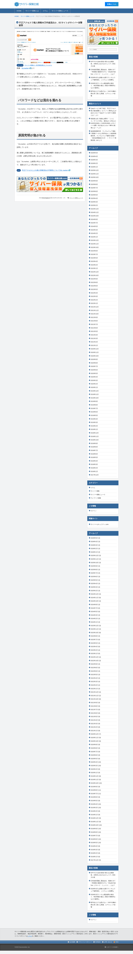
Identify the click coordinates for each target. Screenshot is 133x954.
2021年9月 (94, 317)
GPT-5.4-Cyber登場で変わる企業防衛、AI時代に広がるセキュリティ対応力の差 (103, 64)
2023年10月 (95, 247)
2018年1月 (94, 471)
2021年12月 (95, 307)
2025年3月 (94, 202)
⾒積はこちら (111, 4)
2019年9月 (94, 401)
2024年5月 (94, 226)
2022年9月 (94, 279)
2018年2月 (94, 468)
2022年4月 (94, 293)
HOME (19, 11)
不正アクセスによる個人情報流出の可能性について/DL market (45, 170)
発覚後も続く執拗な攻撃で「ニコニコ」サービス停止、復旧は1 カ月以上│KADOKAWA (103, 121)
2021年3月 (94, 338)
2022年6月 (94, 286)
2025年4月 (94, 198)
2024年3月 (94, 230)
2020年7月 (94, 366)
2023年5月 (94, 258)
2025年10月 (95, 177)
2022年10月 (95, 275)
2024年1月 (94, 237)
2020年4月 (94, 377)
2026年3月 (94, 160)
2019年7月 (94, 408)
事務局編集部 (46, 198)
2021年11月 (95, 310)
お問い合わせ (108, 942)
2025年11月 (95, 174)
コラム (45, 11)
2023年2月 (94, 265)
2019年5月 (94, 415)
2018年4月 (94, 461)
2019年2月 (94, 426)
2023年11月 (95, 244)
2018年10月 (95, 440)
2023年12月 (95, 240)
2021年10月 (95, 314)
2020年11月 (95, 352)
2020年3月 (94, 380)
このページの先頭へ (111, 947)
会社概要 (72, 942)
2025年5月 (94, 195)
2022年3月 (94, 296)
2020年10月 (95, 356)
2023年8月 (94, 251)
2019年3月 (94, 422)
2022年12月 (95, 272)
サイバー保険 (95, 491)
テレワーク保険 (96, 498)
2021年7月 (94, 324)
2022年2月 (94, 300)
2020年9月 (94, 359)
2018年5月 (94, 457)
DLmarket (25, 68)
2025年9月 (94, 181)
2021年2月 (94, 342)
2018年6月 (94, 454)
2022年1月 (94, 303)
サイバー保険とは (32, 11)
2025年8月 (94, 184)
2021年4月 (94, 335)
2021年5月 (94, 331)
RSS (117, 942)
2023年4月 (94, 261)
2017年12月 (95, 475)
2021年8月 (94, 321)
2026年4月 (94, 156)
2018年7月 (94, 450)
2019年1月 (94, 429)
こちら (30, 936)
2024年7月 (94, 223)
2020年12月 (95, 349)
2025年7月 (94, 188)
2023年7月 (94, 254)
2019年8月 (94, 405)
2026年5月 (94, 153)
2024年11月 (95, 212)
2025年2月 (94, 205)
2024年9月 (94, 219)
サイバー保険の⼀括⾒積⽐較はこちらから (38, 65)
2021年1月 (94, 345)
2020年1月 (94, 387)
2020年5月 (94, 373)
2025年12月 (95, 170)
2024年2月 (94, 233)
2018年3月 (94, 464)
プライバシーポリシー (85, 942)
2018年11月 (95, 436)
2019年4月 (94, 419)
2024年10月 (95, 216)
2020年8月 (94, 363)
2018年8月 (94, 447)
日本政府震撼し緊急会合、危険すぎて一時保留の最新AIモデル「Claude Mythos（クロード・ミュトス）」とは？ (103, 72)
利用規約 (98, 942)
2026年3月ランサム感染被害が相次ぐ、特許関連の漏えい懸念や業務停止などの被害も (103, 85)
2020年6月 (94, 370)
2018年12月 (95, 433)
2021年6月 (94, 328)
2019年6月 (94, 412)
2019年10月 (95, 398)
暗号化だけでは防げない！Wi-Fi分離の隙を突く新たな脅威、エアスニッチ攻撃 (103, 93)
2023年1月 (94, 268)
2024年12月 (95, 209)
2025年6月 (94, 191)
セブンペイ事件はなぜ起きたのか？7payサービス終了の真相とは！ (103, 113)
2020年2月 (94, 384)
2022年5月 (94, 289)
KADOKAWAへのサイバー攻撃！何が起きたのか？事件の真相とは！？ (103, 125)
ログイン (94, 511)
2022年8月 (94, 282)
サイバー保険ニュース (60, 11)
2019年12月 (95, 391)
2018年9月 (94, 443)
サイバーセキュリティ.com (99, 524)
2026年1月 (94, 167)
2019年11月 (95, 394)
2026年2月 (94, 163)
